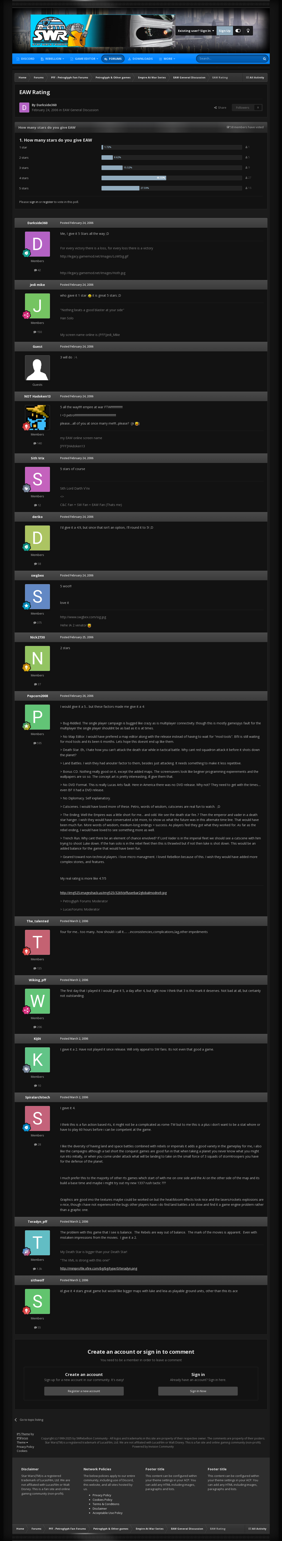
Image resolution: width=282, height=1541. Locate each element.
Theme (22, 1442)
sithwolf (37, 1280)
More (168, 59)
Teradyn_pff (37, 1221)
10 (37, 1085)
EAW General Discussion (81, 110)
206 (37, 1027)
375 (37, 622)
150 (37, 332)
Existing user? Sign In (196, 30)
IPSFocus (22, 1438)
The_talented (38, 921)
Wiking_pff (37, 980)
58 (37, 564)
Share (220, 107)
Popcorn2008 (37, 696)
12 (37, 505)
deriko (37, 517)
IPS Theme (23, 1434)
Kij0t (37, 1038)
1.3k (37, 1269)
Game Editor (85, 59)
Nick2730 (37, 637)
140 (37, 443)
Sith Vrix (37, 458)
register (48, 202)
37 (37, 684)
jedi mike (37, 285)
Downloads (142, 59)
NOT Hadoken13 (37, 396)
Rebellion (53, 59)
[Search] (217, 59)
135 (37, 968)
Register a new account (84, 1391)
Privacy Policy (25, 1447)
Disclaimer (100, 1508)
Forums (115, 59)
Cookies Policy (102, 1500)
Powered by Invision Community (153, 1446)
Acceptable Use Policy (108, 1513)
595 (37, 743)
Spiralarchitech (37, 1097)
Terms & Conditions (106, 1504)
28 (37, 1144)
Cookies (22, 1451)
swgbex (37, 575)
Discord (27, 59)
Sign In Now (198, 1391)
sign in (34, 202)
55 (37, 1327)
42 (37, 270)
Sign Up (225, 31)
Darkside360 (47, 105)
